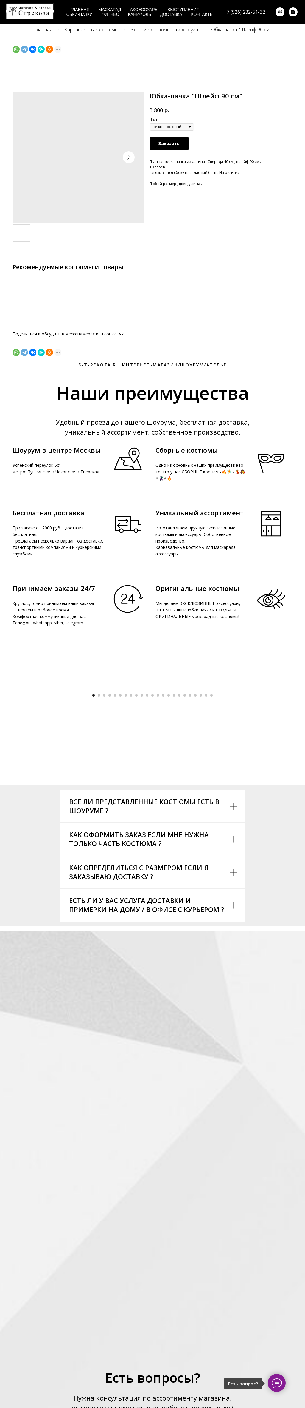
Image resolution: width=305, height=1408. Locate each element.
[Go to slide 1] (93, 817)
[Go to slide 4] (109, 817)
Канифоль (139, 14)
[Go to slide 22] (206, 817)
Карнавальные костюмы (91, 30)
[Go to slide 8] (131, 817)
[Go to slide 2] (99, 817)
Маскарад (109, 9)
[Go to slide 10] (142, 817)
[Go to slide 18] (184, 817)
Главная (79, 9)
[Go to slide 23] (211, 817)
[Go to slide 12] (152, 817)
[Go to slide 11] (147, 817)
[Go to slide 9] (136, 817)
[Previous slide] (72, 747)
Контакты (202, 14)
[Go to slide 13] (158, 817)
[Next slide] (233, 747)
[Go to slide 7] (126, 817)
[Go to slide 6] (120, 817)
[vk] (280, 11)
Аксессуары (144, 9)
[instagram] (293, 11)
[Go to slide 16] (174, 817)
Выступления (183, 9)
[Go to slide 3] (104, 817)
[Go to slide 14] (163, 817)
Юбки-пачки (79, 14)
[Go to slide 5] (115, 817)
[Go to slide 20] (195, 817)
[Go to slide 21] (201, 817)
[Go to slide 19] (190, 817)
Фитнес (110, 14)
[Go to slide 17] (179, 817)
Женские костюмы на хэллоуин (164, 30)
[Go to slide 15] (168, 817)
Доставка (171, 14)
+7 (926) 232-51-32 (244, 12)
